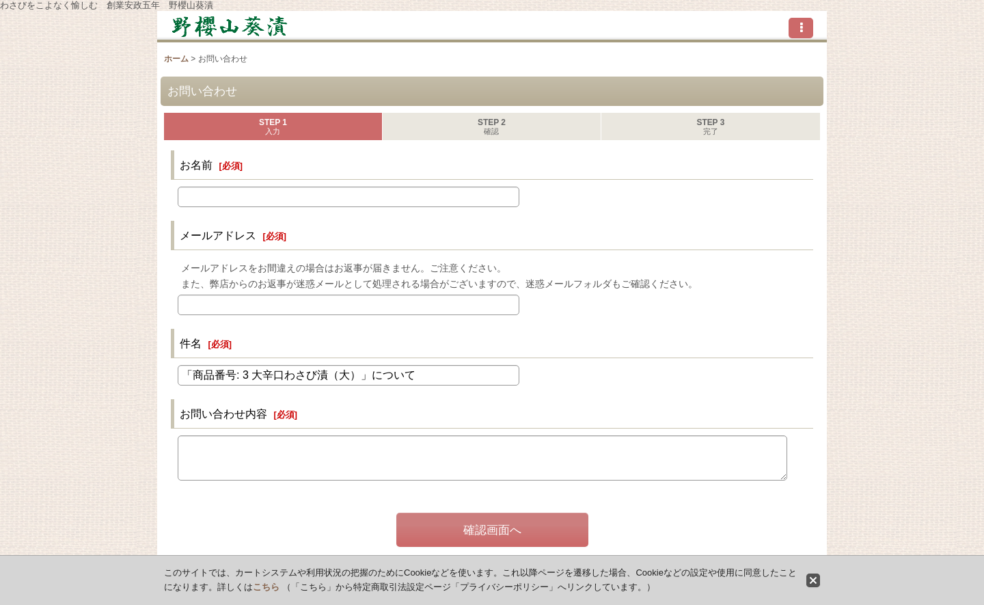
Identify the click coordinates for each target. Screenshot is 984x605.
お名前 (196, 165)
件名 (191, 343)
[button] (801, 28)
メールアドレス (218, 235)
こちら (266, 587)
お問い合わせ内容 (223, 413)
